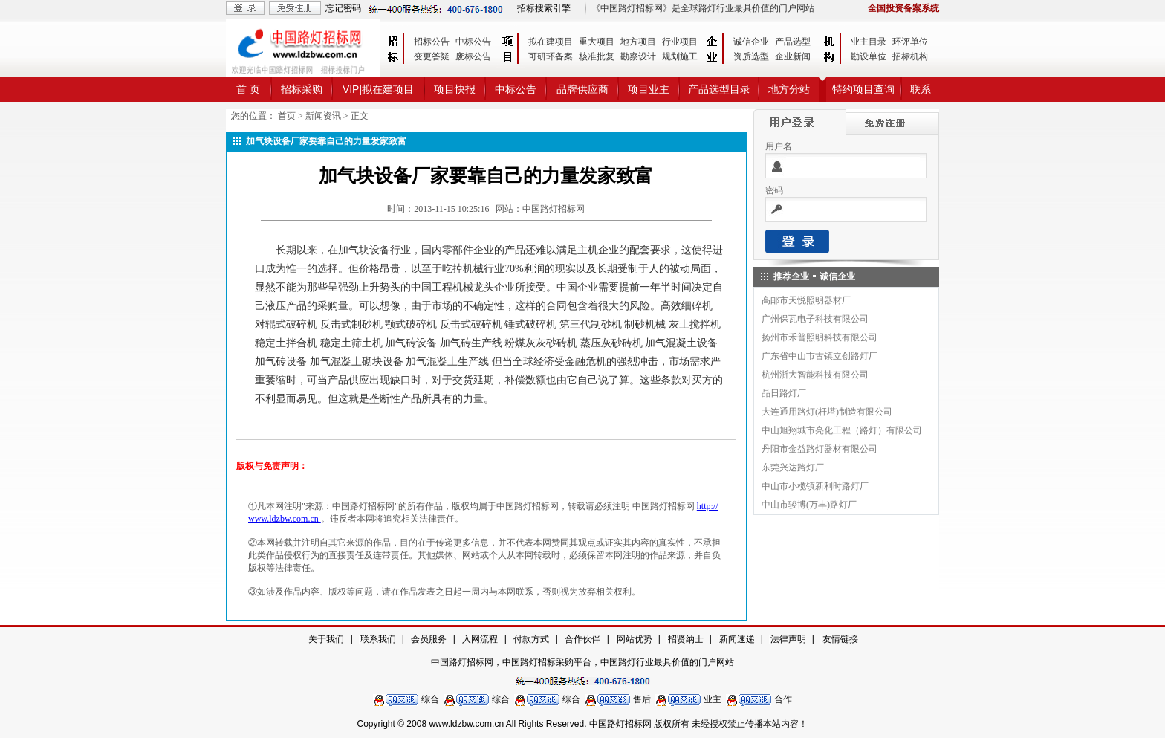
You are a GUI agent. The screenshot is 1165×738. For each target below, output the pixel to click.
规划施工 (680, 56)
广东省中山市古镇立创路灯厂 (819, 356)
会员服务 (429, 639)
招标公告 (432, 41)
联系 (920, 89)
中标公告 (473, 41)
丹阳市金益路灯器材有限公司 (819, 449)
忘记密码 (343, 8)
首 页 (248, 89)
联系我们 (378, 639)
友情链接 (840, 639)
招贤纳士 (686, 639)
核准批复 (596, 56)
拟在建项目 (550, 41)
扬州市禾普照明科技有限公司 (819, 337)
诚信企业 (751, 41)
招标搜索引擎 (544, 8)
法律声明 (788, 639)
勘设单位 (868, 56)
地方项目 (638, 41)
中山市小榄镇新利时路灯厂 (815, 486)
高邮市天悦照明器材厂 (806, 300)
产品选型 (793, 41)
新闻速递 (737, 639)
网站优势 (634, 639)
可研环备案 (550, 56)
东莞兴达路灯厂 (793, 467)
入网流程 (480, 639)
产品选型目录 (719, 89)
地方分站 (789, 89)
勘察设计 (638, 56)
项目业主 (648, 89)
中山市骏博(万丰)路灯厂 (809, 504)
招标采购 (301, 89)
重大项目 (596, 41)
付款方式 (531, 639)
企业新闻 (793, 56)
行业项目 (680, 41)
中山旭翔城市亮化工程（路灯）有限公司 (842, 430)
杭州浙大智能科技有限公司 (815, 374)
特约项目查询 (863, 89)
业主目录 (868, 41)
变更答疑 (432, 56)
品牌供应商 (582, 89)
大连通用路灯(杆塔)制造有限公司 (827, 412)
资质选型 (751, 56)
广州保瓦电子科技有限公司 (815, 319)
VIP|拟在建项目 (378, 89)
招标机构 (910, 56)
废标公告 (473, 56)
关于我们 (326, 639)
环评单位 (910, 41)
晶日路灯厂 (784, 393)
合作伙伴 (582, 639)
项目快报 (455, 89)
